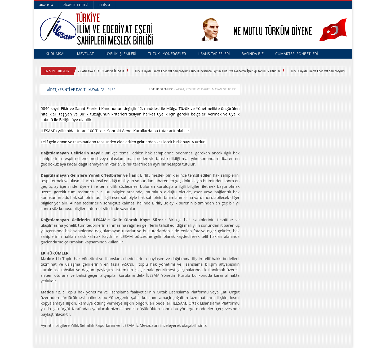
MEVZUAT (85, 53)
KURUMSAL (55, 53)
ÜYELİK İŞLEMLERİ (120, 53)
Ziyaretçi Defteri (75, 5)
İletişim (104, 5)
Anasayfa (46, 5)
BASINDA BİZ (252, 53)
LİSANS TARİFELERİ (214, 53)
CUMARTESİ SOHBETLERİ (296, 53)
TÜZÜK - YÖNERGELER (167, 53)
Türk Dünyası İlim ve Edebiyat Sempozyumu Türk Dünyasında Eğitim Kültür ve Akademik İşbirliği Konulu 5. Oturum (207, 71)
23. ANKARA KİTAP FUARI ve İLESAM (101, 71)
